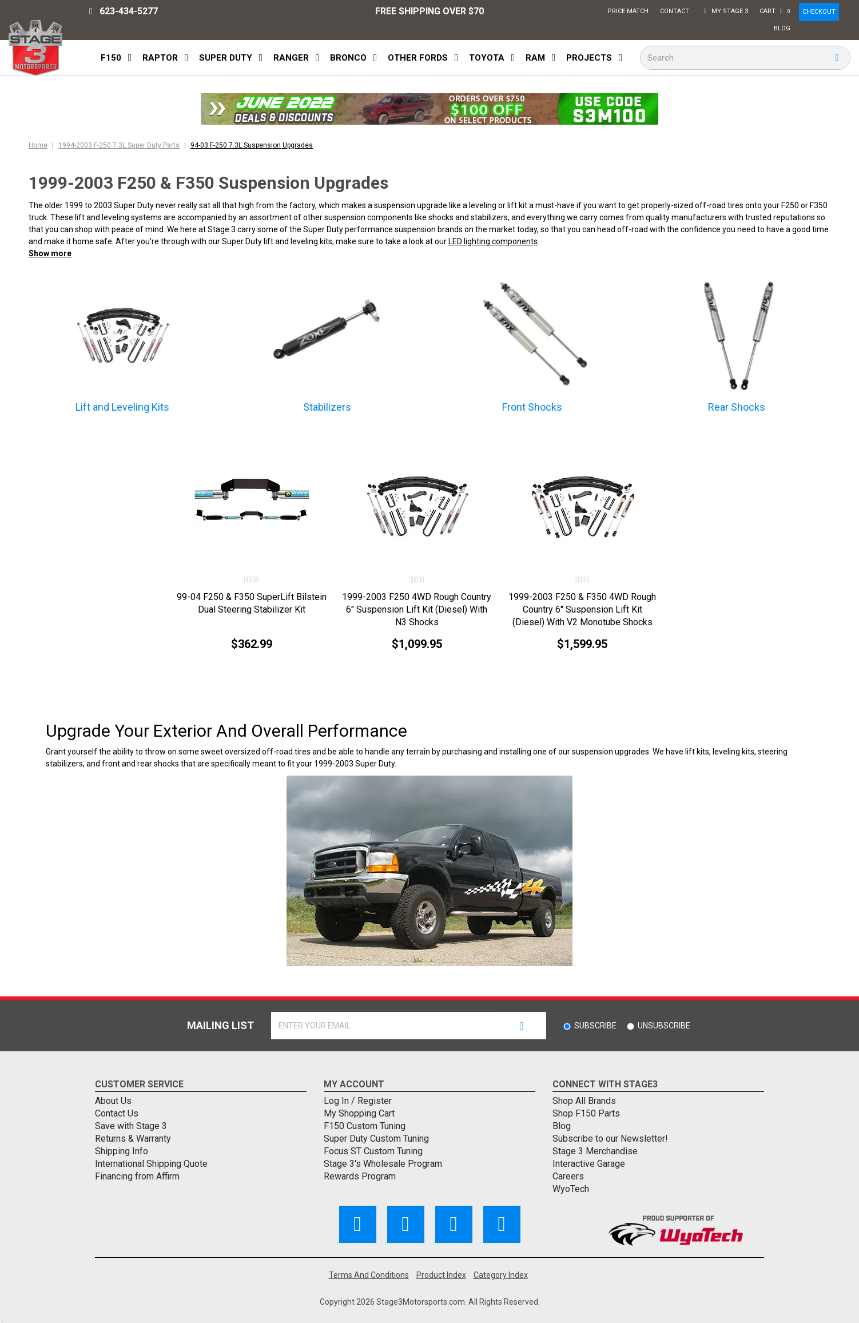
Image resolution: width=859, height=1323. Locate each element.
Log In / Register (358, 1100)
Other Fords (418, 58)
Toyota (486, 58)
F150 (111, 58)
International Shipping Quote (151, 1163)
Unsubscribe (664, 1025)
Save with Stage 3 (131, 1126)
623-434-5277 (124, 11)
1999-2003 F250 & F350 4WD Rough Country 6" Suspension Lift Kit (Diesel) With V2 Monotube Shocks (582, 609)
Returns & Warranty (133, 1138)
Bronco (348, 58)
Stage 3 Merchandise (595, 1151)
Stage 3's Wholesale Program (383, 1163)
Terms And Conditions (369, 1275)
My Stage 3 (725, 12)
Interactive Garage (588, 1163)
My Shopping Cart (359, 1113)
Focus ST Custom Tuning (373, 1151)
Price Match (629, 12)
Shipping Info (121, 1151)
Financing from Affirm (137, 1176)
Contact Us (116, 1113)
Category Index (501, 1275)
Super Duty (225, 58)
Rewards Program (360, 1176)
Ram (535, 58)
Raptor (160, 58)
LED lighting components (493, 241)
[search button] (837, 57)
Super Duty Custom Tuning (376, 1138)
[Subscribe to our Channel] (405, 1224)
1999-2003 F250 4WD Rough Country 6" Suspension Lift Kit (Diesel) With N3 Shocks (416, 609)
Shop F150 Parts (586, 1113)
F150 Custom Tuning (364, 1126)
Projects (589, 58)
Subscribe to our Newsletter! (610, 1138)
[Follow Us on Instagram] (501, 1224)
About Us (113, 1100)
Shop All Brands (584, 1100)
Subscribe (595, 1025)
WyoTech (570, 1188)
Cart (776, 12)
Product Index (441, 1275)
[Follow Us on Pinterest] (453, 1224)
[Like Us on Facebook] (357, 1224)
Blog (783, 27)
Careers (568, 1176)
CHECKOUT (819, 11)
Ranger (291, 58)
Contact (676, 10)
